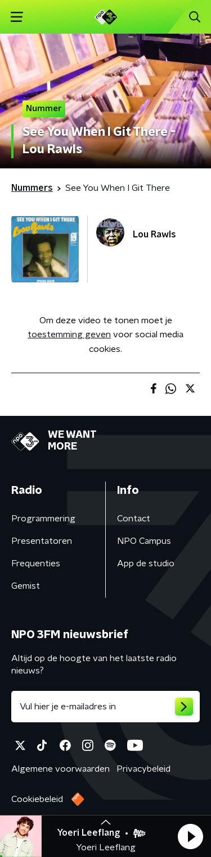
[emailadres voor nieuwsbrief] (105, 706)
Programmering (43, 518)
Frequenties (35, 563)
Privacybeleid (143, 768)
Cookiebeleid (37, 799)
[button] (190, 836)
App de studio (145, 563)
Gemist (25, 585)
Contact (133, 518)
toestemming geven (69, 334)
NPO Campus (144, 541)
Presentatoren (41, 541)
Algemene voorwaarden (60, 768)
